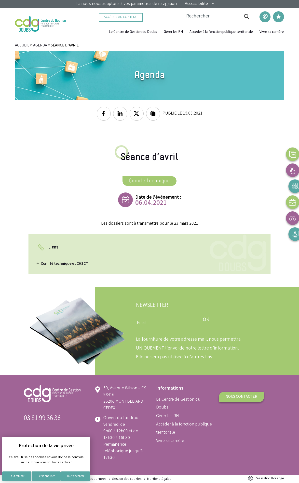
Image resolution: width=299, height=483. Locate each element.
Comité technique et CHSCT (64, 263)
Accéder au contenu (120, 17)
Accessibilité (200, 4)
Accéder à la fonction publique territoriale (223, 32)
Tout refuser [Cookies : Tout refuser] (16, 476)
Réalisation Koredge (265, 478)
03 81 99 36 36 (42, 418)
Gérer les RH (177, 32)
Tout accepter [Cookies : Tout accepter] (75, 476)
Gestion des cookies (126, 478)
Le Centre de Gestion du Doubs (139, 32)
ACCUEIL (22, 45)
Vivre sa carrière (272, 32)
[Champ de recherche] (213, 16)
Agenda (40, 45)
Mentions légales (159, 478)
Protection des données (89, 478)
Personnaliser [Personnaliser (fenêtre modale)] (46, 476)
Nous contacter (241, 396)
